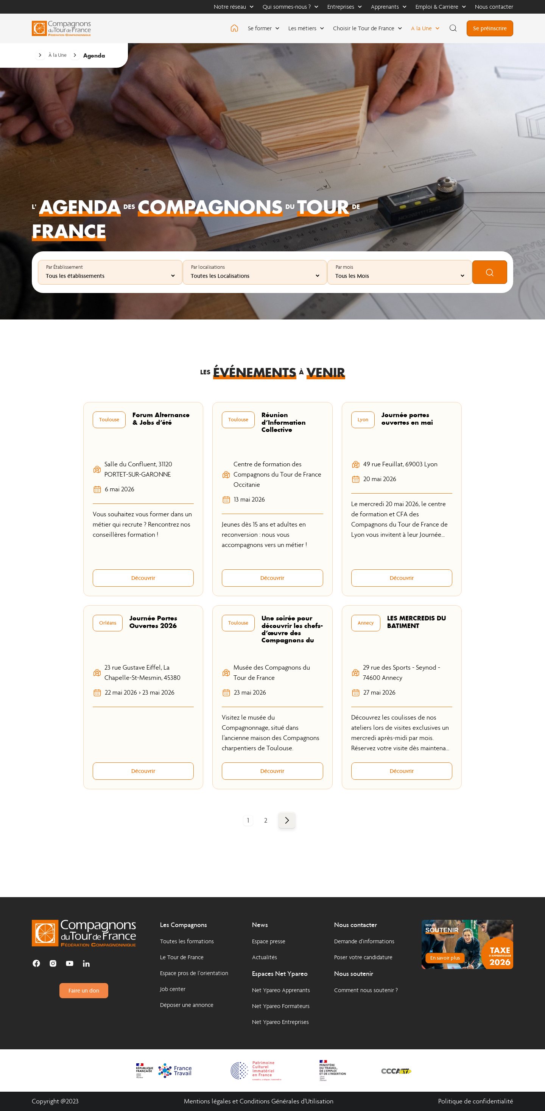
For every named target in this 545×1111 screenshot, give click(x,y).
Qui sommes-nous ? (290, 6)
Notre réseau (234, 6)
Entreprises (344, 6)
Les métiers (306, 28)
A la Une (425, 28)
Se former (263, 28)
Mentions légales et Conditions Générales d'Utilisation (258, 1101)
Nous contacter (494, 6)
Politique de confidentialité (475, 1101)
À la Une (57, 55)
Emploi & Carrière (441, 6)
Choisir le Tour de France (367, 28)
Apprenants (388, 6)
